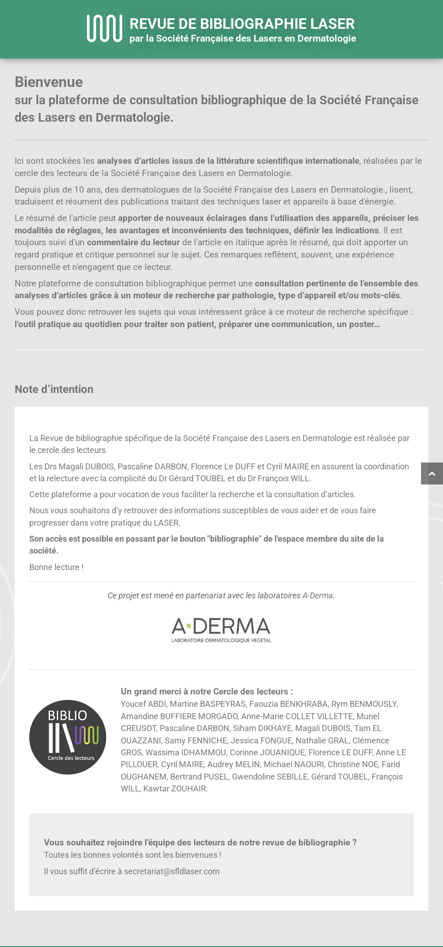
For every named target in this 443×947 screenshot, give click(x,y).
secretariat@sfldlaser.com (172, 871)
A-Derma (318, 595)
